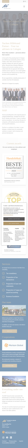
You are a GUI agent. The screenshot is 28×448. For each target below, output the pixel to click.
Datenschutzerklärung (8, 214)
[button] (14, 219)
